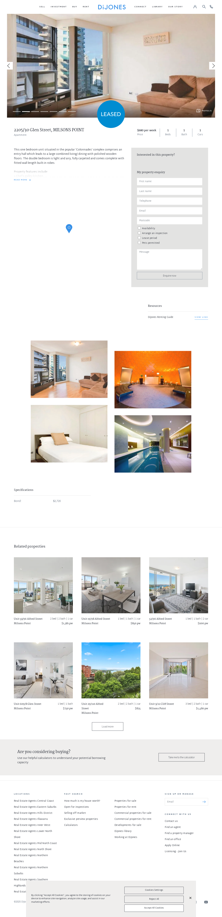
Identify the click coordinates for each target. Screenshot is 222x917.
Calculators (71, 825)
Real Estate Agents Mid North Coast (35, 843)
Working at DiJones (125, 837)
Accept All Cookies (154, 908)
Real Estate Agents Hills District (33, 813)
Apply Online (172, 845)
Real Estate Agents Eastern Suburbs (35, 807)
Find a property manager (179, 833)
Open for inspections (76, 807)
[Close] (190, 898)
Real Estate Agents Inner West (32, 825)
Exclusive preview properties (81, 819)
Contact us (171, 821)
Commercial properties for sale (132, 813)
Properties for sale (125, 801)
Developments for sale (127, 825)
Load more (107, 726)
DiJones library (122, 831)
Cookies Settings (154, 890)
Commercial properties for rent (132, 819)
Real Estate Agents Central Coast (34, 801)
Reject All (154, 899)
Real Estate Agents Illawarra (31, 819)
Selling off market (75, 813)
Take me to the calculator (181, 757)
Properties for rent (125, 807)
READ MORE (20, 180)
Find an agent (173, 827)
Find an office (173, 839)
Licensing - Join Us (175, 851)
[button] (42, 7)
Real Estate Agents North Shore (33, 849)
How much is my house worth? (82, 801)
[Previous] (9, 66)
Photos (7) (207, 111)
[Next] (213, 66)
